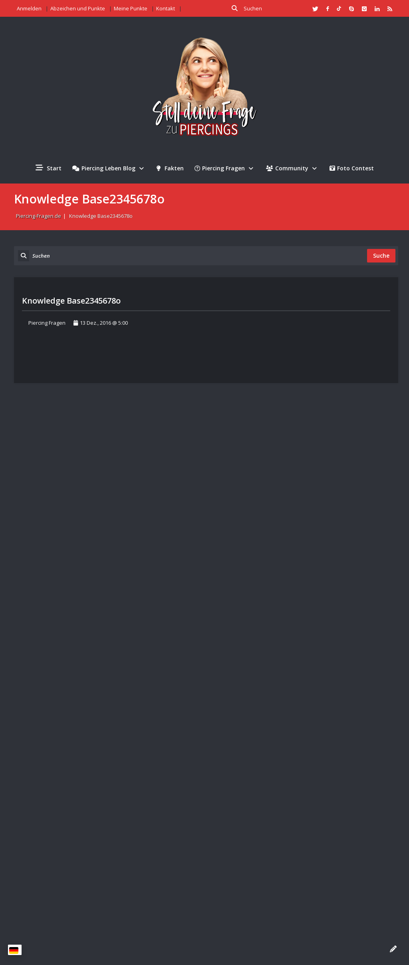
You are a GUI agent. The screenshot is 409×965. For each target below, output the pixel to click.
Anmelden (29, 8)
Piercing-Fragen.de (38, 215)
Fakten (170, 168)
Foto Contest (352, 168)
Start (49, 168)
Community (292, 168)
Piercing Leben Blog (109, 168)
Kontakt (165, 8)
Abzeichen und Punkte (77, 8)
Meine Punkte (130, 8)
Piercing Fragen (225, 168)
